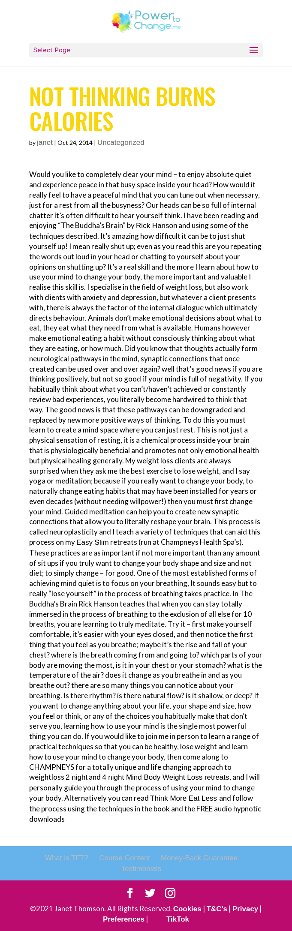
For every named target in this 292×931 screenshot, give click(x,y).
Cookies (187, 909)
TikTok (177, 919)
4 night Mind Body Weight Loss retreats (165, 777)
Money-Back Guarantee (199, 858)
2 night (76, 777)
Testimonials (141, 869)
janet (45, 142)
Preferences (123, 919)
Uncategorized (120, 142)
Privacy (245, 909)
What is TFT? (66, 858)
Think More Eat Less (184, 798)
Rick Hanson (156, 226)
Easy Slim (92, 542)
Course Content (124, 858)
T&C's (217, 909)
